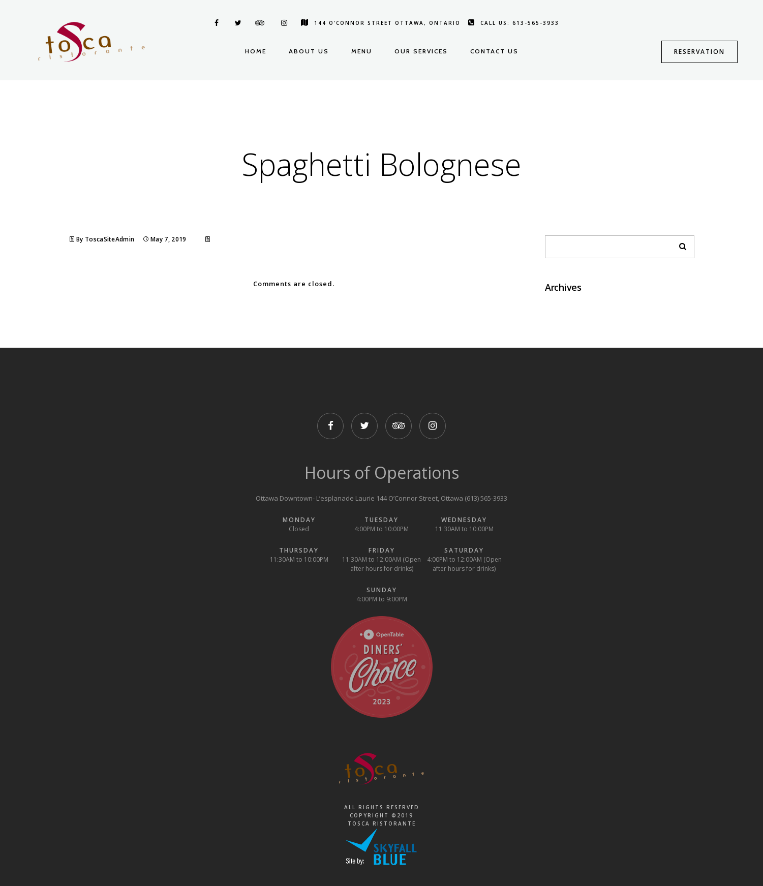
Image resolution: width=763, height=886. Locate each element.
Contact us (494, 51)
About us (309, 51)
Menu (361, 51)
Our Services (421, 51)
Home (255, 51)
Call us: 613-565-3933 (513, 22)
